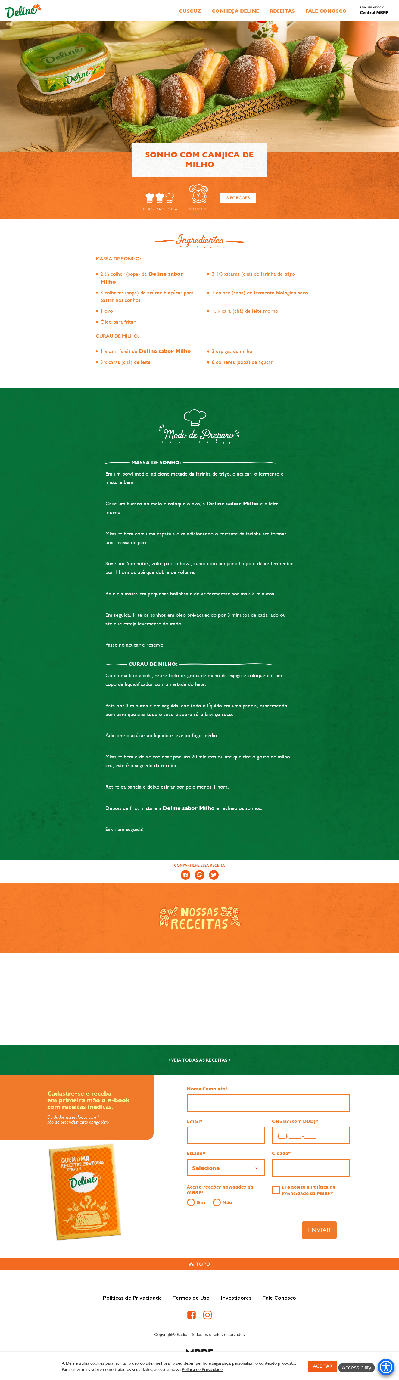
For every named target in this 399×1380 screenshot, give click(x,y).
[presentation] (245, 1228)
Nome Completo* (207, 1089)
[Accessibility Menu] (386, 1367)
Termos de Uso (191, 1298)
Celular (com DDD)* (295, 1121)
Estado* (196, 1153)
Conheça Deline (235, 11)
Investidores (236, 1298)
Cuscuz (190, 11)
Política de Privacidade (202, 1369)
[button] (199, 1264)
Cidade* (281, 1153)
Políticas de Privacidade (132, 1298)
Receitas (282, 11)
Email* (194, 1121)
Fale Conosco (326, 11)
